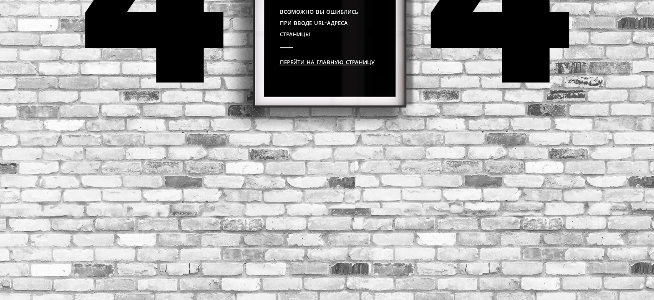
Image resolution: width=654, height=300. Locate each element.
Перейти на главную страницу (327, 61)
